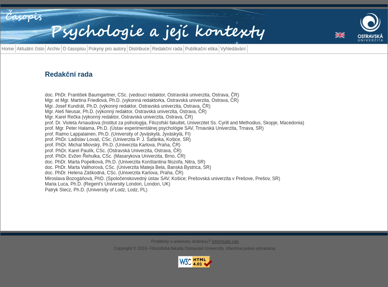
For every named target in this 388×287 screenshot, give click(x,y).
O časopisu (74, 49)
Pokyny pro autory (107, 49)
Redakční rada (167, 49)
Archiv (53, 49)
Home (8, 49)
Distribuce (139, 49)
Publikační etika (201, 49)
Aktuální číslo (30, 49)
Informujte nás (225, 241)
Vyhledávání (233, 49)
